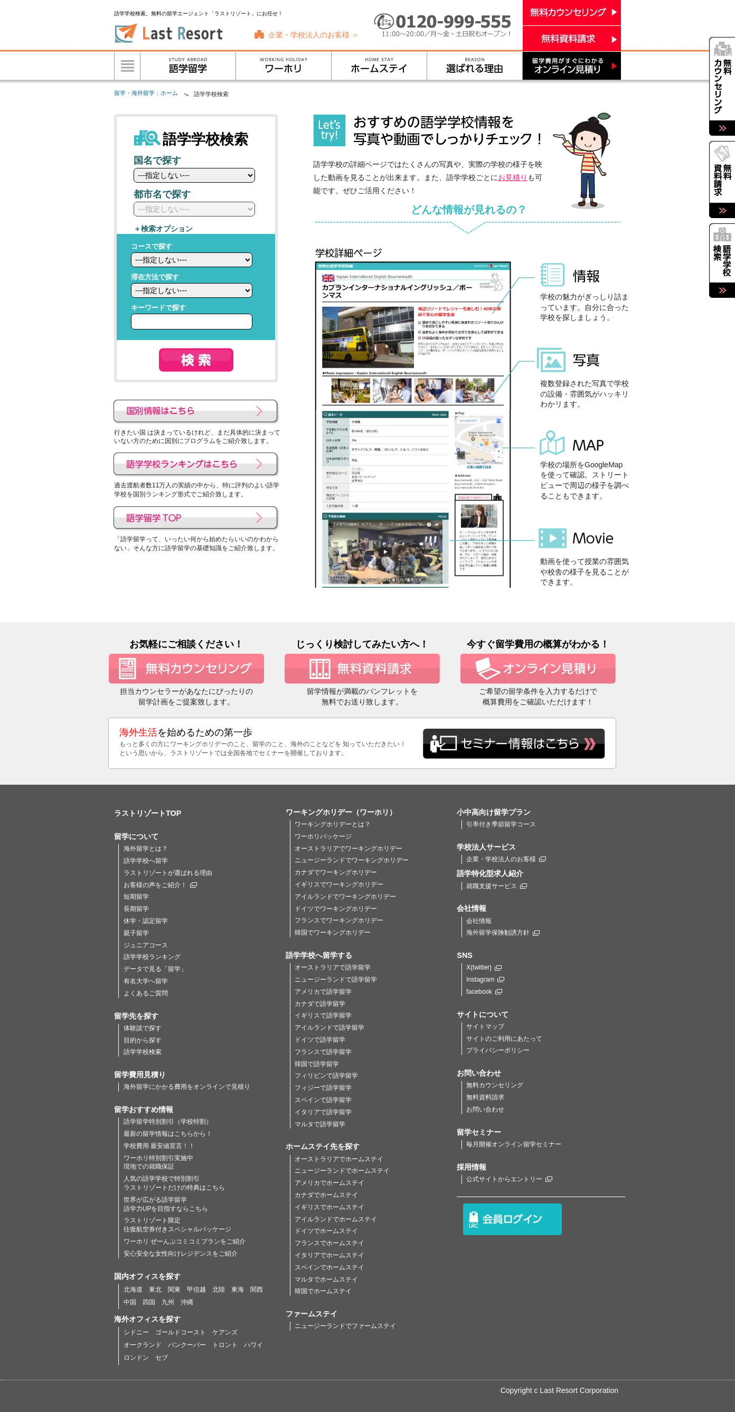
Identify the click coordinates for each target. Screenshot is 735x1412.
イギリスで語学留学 (323, 1015)
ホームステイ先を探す (323, 1146)
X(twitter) (484, 967)
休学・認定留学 (146, 921)
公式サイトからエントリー (509, 1179)
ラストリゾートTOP (147, 813)
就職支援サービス (496, 886)
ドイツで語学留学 (320, 1039)
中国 (130, 1302)
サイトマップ (485, 1026)
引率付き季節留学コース (501, 824)
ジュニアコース (146, 945)
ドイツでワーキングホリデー (336, 908)
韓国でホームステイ (323, 1291)
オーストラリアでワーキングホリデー (348, 848)
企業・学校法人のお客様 (506, 859)
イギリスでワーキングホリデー (339, 884)
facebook (484, 991)
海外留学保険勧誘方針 (503, 932)
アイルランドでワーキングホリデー (345, 896)
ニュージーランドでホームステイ (342, 1170)
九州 (168, 1302)
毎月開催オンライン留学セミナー (513, 1144)
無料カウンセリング (494, 1085)
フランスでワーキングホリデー (339, 920)
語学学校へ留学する (319, 955)
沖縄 (187, 1302)
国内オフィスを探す (147, 1276)
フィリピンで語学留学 (326, 1075)
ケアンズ (225, 1332)
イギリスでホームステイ (329, 1207)
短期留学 (136, 896)
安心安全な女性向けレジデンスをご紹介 (181, 1253)
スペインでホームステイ (329, 1267)
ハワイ (253, 1345)
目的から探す (143, 1040)
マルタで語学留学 (320, 1124)
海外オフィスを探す (147, 1319)
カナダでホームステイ (326, 1195)
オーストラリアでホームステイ (339, 1159)
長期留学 (136, 908)
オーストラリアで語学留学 (333, 967)
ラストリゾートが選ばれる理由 (168, 873)
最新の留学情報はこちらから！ (168, 1133)
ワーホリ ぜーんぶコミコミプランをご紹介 (185, 1241)
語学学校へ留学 (146, 860)
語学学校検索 (143, 1052)
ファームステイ (311, 1314)
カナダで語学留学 (320, 1004)
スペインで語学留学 (323, 1100)
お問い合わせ (485, 1109)
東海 (237, 1289)
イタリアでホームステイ (329, 1255)
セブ (161, 1357)
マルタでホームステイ (326, 1279)
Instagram (485, 979)
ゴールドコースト (180, 1332)
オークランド (143, 1345)
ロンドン (136, 1357)
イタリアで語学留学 (323, 1112)
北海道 (133, 1289)
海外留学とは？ (146, 848)
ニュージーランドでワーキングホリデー (352, 860)
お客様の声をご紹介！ (160, 885)
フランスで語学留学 (323, 1052)
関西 (256, 1289)
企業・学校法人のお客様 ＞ (313, 35)
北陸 (218, 1289)
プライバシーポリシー (498, 1050)
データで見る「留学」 (155, 969)
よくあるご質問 (146, 993)
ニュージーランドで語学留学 (336, 979)
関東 (174, 1289)
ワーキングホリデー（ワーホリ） (341, 812)
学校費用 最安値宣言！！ (159, 1146)
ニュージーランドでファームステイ (345, 1326)
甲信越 (196, 1289)
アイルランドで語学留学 (329, 1027)
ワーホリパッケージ (323, 836)
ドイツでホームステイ (326, 1231)
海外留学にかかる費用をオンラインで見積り (187, 1086)
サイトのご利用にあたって (504, 1038)
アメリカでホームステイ (329, 1183)
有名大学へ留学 (146, 981)
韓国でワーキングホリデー (333, 932)
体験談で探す (143, 1028)
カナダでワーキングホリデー (336, 872)
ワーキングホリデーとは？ (333, 824)
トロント (225, 1345)
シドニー (136, 1332)
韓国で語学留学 (317, 1064)
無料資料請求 (485, 1097)
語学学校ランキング (152, 957)
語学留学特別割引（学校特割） (168, 1121)
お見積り (512, 177)
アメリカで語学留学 (323, 991)
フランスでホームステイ (329, 1243)
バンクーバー (187, 1345)
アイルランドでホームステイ (336, 1219)
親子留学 (136, 933)
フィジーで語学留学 (323, 1087)
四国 (149, 1302)
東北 (155, 1289)
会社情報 (479, 921)
